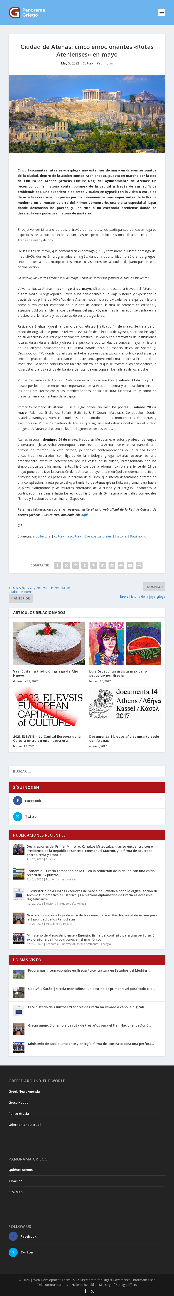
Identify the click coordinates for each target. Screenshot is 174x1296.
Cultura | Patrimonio (98, 63)
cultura (59, 536)
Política (50, 859)
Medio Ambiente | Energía (94, 944)
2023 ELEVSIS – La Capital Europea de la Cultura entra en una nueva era (47, 738)
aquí (84, 515)
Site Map (16, 1192)
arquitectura (42, 536)
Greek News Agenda (24, 1091)
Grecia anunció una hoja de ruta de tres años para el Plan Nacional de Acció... (89, 1025)
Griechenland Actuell (25, 1124)
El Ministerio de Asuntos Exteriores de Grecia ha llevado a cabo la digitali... (87, 1007)
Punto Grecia (19, 1113)
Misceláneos (54, 924)
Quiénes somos (21, 1170)
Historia (120, 536)
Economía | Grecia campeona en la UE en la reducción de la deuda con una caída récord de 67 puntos (91, 873)
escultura (74, 536)
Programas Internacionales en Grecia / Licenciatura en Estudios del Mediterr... (90, 970)
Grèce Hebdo (19, 1102)
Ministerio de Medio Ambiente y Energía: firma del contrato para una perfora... (91, 1044)
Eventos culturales (98, 536)
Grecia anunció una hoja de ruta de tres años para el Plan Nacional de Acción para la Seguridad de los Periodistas (92, 917)
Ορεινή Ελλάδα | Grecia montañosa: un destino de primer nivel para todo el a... (91, 989)
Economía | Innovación (61, 879)
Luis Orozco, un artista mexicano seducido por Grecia (118, 673)
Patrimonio (138, 536)
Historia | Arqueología (60, 904)
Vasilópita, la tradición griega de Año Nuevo (45, 673)
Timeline (15, 1181)
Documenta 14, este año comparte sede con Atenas (124, 738)
